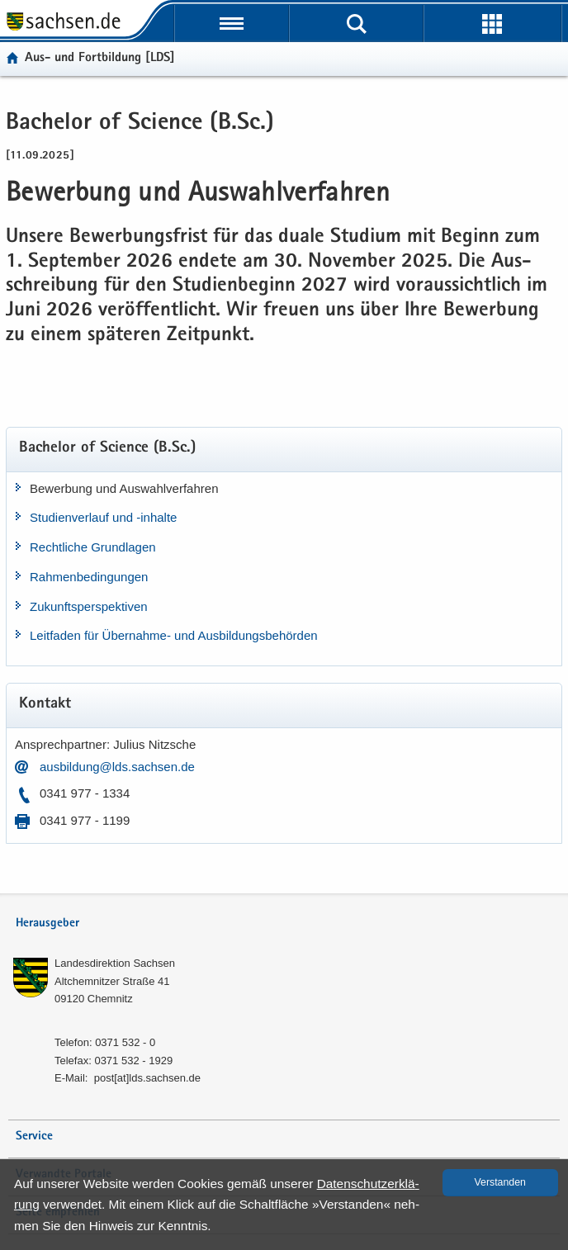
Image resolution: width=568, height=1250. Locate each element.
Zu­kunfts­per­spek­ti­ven (89, 606)
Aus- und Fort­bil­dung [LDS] (100, 58)
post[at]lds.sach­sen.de (147, 1078)
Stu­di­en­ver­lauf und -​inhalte (103, 517)
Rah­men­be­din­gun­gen (89, 577)
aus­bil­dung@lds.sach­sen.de (117, 767)
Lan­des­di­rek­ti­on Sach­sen (114, 963)
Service (34, 1136)
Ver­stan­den (500, 1182)
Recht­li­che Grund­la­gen (93, 547)
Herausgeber (47, 923)
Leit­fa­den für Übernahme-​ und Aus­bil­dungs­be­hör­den (174, 635)
